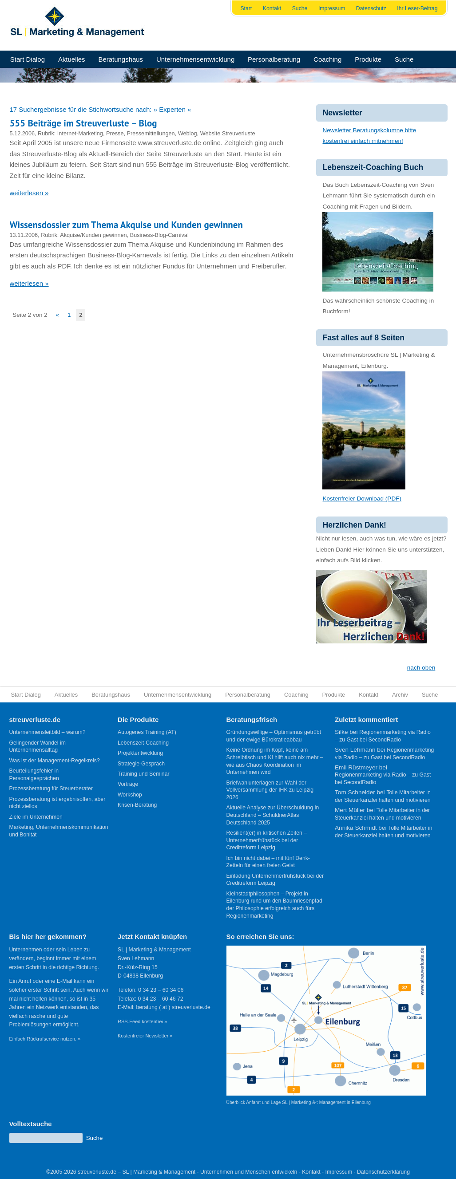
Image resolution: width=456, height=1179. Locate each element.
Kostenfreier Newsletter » (145, 1035)
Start (246, 8)
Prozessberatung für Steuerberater (51, 788)
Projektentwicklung (140, 753)
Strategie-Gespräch (141, 764)
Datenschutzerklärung (383, 1172)
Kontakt (272, 8)
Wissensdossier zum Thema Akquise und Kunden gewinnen (126, 225)
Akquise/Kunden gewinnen (93, 235)
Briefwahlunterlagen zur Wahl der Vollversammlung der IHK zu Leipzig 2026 (270, 790)
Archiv (400, 694)
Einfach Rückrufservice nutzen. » (45, 1038)
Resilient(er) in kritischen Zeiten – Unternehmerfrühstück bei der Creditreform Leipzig (266, 840)
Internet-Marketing (80, 133)
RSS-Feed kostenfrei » (142, 1021)
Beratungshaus (120, 59)
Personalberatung (274, 59)
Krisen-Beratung (137, 805)
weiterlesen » (29, 193)
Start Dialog (27, 59)
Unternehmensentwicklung (195, 59)
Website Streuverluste (227, 133)
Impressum (331, 8)
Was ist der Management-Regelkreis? (54, 760)
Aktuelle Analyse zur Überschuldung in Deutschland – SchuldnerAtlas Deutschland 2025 (272, 814)
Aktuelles (71, 59)
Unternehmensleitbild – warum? (47, 732)
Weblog (187, 133)
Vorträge (128, 784)
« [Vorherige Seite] (57, 315)
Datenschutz (371, 8)
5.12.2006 (22, 133)
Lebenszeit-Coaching (143, 743)
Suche (300, 8)
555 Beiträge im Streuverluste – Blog (83, 123)
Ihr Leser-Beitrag (417, 8)
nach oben (421, 667)
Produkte (368, 59)
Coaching (327, 59)
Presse (115, 133)
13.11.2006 (24, 235)
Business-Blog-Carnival (159, 235)
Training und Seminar (144, 774)
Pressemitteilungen (151, 133)
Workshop (130, 795)
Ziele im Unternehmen (36, 817)
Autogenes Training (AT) (147, 732)
